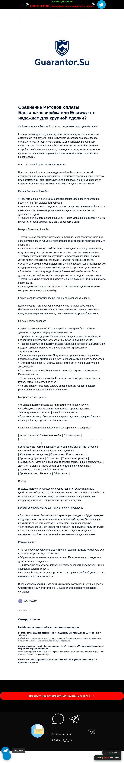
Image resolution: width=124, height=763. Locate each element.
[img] (101, 4)
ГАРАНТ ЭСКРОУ (112, 752)
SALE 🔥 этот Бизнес (108, 758)
